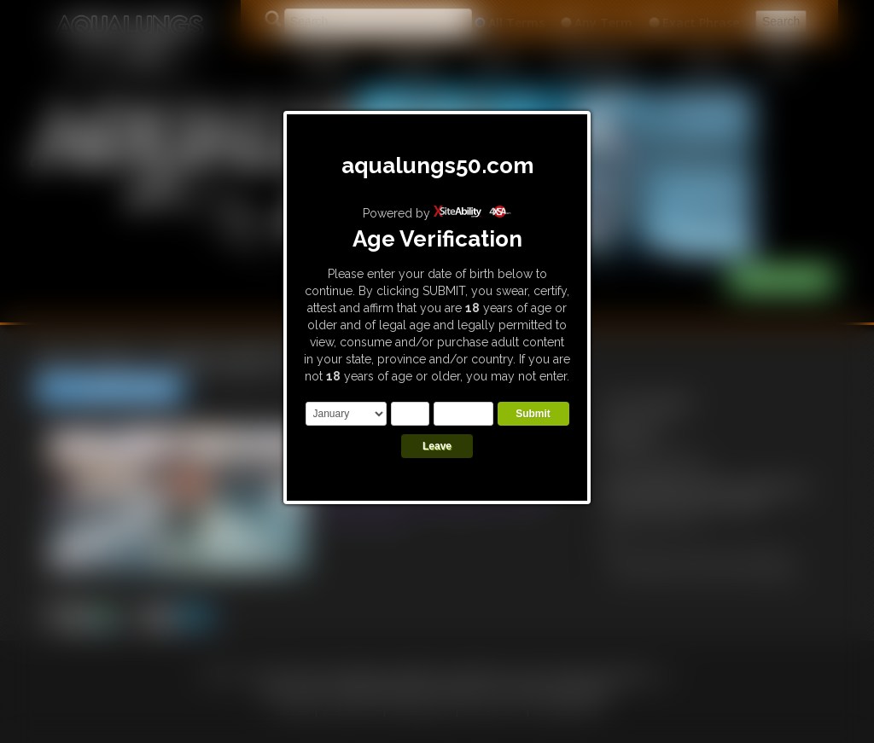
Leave (437, 446)
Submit (533, 414)
